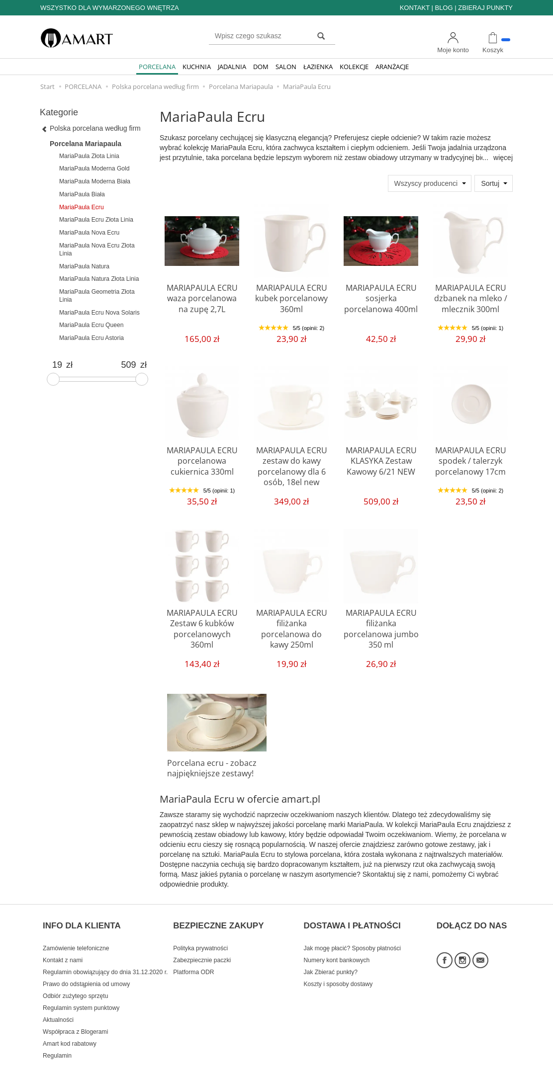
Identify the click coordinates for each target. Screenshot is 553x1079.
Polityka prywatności (200, 933)
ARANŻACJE (392, 66)
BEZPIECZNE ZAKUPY (218, 916)
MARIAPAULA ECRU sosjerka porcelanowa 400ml (381, 296)
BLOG (444, 7)
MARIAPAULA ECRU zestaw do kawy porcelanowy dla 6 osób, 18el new (291, 463)
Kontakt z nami (63, 945)
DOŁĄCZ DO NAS (472, 916)
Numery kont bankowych (337, 945)
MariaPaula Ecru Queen (91, 325)
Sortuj (490, 183)
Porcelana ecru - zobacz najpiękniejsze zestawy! (207, 766)
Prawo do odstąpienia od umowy (86, 969)
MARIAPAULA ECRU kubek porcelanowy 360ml (291, 296)
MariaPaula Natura (84, 266)
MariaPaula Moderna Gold (94, 168)
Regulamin (57, 1040)
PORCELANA (157, 66)
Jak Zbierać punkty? (331, 957)
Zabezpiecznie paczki (202, 945)
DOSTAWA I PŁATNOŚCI (352, 916)
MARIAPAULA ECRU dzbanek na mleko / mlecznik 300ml (470, 296)
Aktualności (58, 1004)
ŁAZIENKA (318, 66)
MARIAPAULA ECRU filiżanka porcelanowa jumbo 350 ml (381, 621)
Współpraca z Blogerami (75, 1016)
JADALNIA (232, 66)
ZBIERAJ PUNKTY (485, 7)
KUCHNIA (197, 66)
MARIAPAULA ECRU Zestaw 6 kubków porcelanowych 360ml (202, 626)
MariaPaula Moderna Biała (94, 181)
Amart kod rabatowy (69, 1028)
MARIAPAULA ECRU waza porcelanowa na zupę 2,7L (202, 296)
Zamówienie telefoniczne (76, 933)
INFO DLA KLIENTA (82, 916)
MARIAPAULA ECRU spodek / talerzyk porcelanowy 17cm (470, 458)
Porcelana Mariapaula (85, 144)
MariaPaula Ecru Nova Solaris (99, 312)
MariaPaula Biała (82, 194)
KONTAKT (415, 7)
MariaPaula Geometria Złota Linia (97, 295)
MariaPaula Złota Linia (89, 156)
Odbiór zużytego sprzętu (75, 981)
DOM (261, 66)
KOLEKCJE (354, 66)
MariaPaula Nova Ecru (89, 232)
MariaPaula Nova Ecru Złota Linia (97, 249)
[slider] (53, 379)
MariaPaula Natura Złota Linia (99, 278)
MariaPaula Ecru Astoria (91, 337)
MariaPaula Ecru (81, 207)
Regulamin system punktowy (81, 993)
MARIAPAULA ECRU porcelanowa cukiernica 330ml (202, 458)
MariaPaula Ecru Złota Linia (96, 219)
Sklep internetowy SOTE (482, 1069)
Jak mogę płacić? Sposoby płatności (352, 933)
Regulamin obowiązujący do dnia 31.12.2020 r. (105, 957)
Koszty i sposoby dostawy (338, 969)
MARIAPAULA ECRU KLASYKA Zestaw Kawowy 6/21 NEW (381, 458)
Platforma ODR (193, 957)
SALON (286, 66)
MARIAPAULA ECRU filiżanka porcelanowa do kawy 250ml (291, 621)
